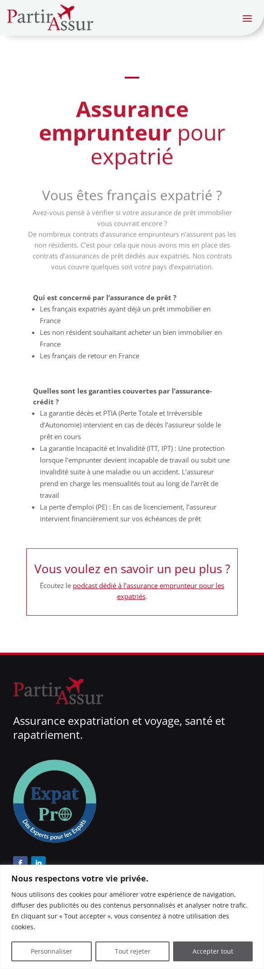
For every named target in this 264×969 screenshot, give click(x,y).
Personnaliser (51, 951)
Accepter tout (213, 951)
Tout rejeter (133, 951)
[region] (132, 917)
